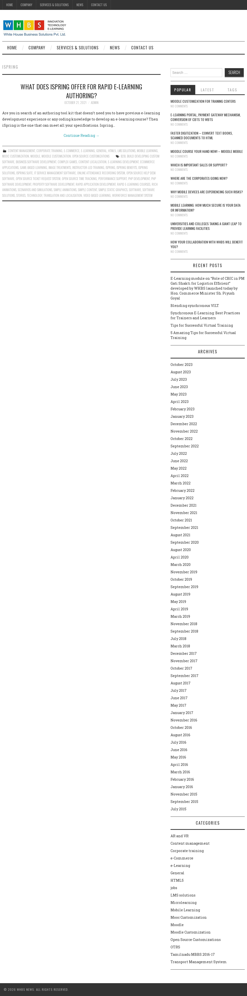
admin (95, 102)
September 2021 (184, 527)
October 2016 (181, 727)
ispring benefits (127, 167)
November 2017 (184, 660)
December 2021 (184, 505)
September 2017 (184, 675)
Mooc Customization (15, 156)
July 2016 (178, 742)
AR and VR (180, 836)
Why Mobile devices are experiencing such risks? (207, 191)
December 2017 (184, 653)
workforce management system (132, 195)
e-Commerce (71, 150)
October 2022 (182, 438)
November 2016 (184, 720)
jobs (174, 887)
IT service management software (55, 173)
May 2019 (178, 601)
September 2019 (184, 586)
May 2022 (179, 468)
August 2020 (181, 549)
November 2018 (184, 623)
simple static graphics (113, 189)
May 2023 (179, 394)
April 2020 (180, 557)
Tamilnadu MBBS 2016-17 (193, 954)
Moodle (35, 156)
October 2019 (181, 579)
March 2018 (180, 646)
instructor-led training (88, 167)
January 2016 (182, 786)
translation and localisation (63, 195)
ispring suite (24, 173)
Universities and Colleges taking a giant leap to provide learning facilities (206, 226)
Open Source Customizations (90, 156)
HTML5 (112, 150)
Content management (21, 150)
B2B (123, 156)
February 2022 (183, 490)
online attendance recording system (101, 173)
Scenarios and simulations (35, 189)
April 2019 (179, 609)
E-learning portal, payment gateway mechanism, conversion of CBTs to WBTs (206, 117)
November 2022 (184, 431)
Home (9, 4)
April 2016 (179, 764)
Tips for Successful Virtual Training (202, 325)
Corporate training (49, 150)
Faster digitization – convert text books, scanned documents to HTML (202, 135)
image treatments (60, 167)
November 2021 (184, 512)
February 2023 (183, 409)
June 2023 (179, 386)
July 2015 (178, 809)
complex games (67, 161)
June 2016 (179, 749)
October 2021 (181, 520)
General (101, 150)
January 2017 (182, 712)
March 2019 (180, 616)
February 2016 (182, 779)
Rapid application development (96, 184)
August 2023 (181, 372)
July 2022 (179, 453)
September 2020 (185, 542)
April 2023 (180, 401)
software (135, 189)
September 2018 (184, 631)
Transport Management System (199, 961)
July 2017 (179, 690)
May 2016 (178, 757)
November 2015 (184, 794)
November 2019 (184, 572)
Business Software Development (36, 161)
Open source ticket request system (38, 178)
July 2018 (178, 638)
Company (26, 4)
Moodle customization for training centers (203, 101)
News (79, 4)
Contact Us (99, 4)
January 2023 (182, 416)
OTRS (175, 947)
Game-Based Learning (33, 167)
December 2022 (184, 423)
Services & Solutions (54, 4)
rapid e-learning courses (133, 184)
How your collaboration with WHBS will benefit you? (207, 244)
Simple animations (65, 189)
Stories (20, 195)
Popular (182, 89)
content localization (92, 161)
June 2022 (179, 460)
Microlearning (184, 902)
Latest (207, 89)
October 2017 (181, 668)
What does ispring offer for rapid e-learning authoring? (81, 91)
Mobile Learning (147, 150)
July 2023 (179, 379)
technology (34, 195)
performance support (112, 178)
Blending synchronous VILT (195, 305)
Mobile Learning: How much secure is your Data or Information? (206, 207)
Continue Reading (81, 135)
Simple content (87, 189)
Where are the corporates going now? (199, 178)
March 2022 (181, 483)
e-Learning (88, 150)
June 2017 (179, 698)
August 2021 (180, 535)
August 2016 (180, 735)
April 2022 (180, 475)
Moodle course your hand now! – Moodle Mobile (207, 151)
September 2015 (184, 801)
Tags (232, 89)
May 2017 (178, 705)
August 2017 (181, 683)
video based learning (97, 195)
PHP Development (139, 178)
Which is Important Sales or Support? (199, 164)
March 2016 (180, 772)
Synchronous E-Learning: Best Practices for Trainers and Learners (205, 315)
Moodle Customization (56, 156)
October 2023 (182, 364)
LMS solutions (126, 150)
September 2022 (185, 446)
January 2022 (182, 498)
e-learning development (123, 161)
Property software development (53, 184)
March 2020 (181, 564)
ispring (110, 167)
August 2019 (180, 594)
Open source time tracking (79, 178)
